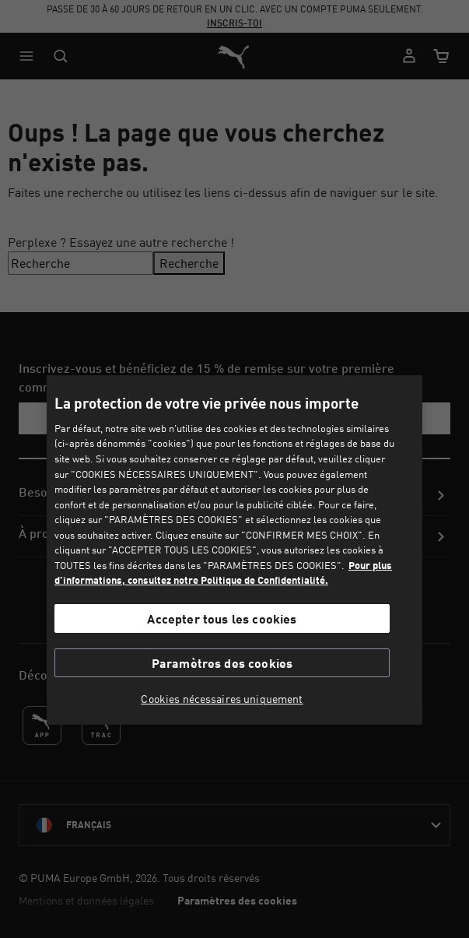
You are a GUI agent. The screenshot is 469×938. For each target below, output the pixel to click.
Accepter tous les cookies (221, 618)
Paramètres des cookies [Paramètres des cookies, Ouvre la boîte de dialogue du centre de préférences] (222, 662)
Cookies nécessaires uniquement (222, 699)
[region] (234, 550)
